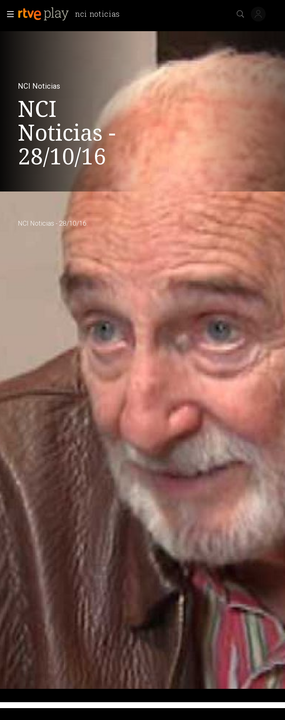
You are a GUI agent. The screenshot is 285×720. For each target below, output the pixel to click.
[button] (8, 14)
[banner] (72, 14)
